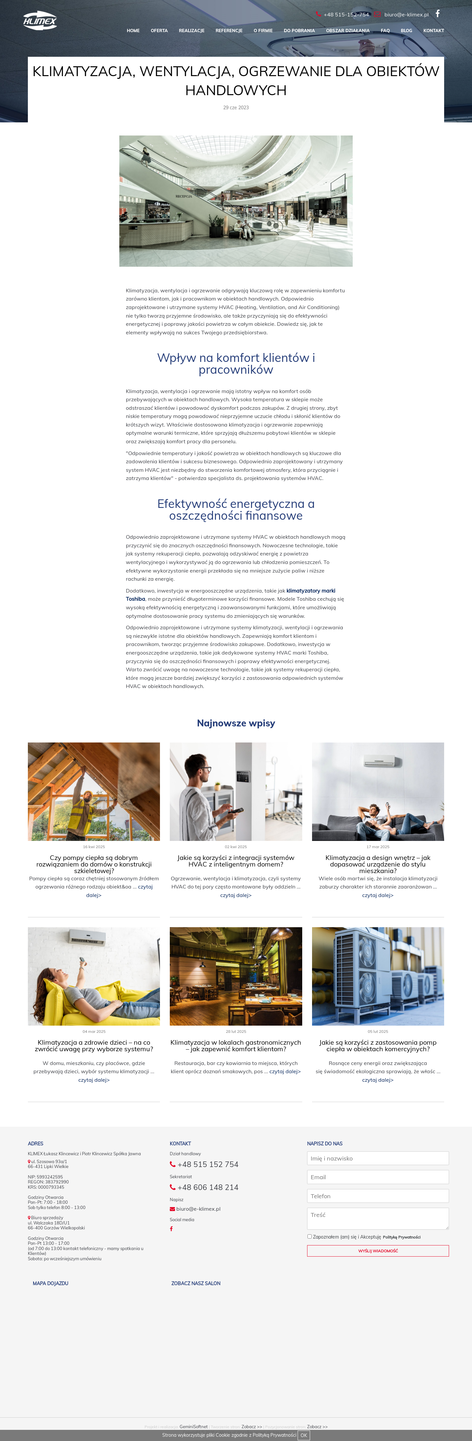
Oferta (159, 30)
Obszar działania (348, 30)
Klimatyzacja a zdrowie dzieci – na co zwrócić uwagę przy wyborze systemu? (94, 1045)
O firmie (263, 30)
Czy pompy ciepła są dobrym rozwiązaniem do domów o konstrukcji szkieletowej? (94, 864)
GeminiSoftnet (194, 1426)
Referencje (229, 30)
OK (304, 1435)
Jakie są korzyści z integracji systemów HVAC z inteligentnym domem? (235, 860)
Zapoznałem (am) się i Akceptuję (344, 1237)
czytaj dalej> (236, 895)
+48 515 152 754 (204, 1164)
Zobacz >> (252, 1426)
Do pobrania (299, 30)
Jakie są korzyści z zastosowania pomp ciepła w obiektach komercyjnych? (378, 1045)
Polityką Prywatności (274, 1435)
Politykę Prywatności (402, 1237)
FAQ (385, 30)
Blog (406, 30)
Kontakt (433, 30)
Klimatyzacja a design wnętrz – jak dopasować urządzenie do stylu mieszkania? (377, 864)
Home (133, 30)
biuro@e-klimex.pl (195, 1210)
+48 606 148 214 (204, 1188)
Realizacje (192, 30)
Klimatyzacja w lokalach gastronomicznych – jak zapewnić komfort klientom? (235, 1045)
